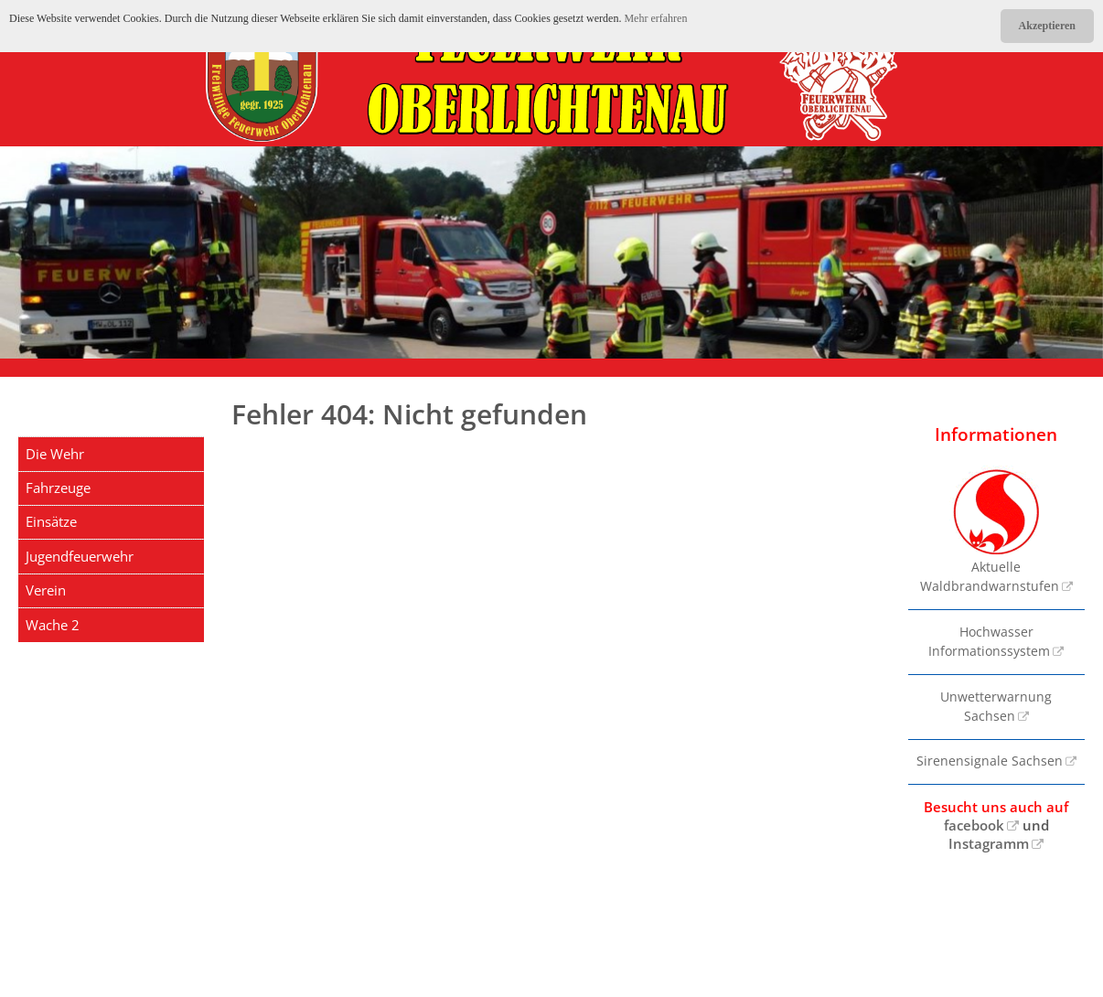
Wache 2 (53, 625)
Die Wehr (55, 454)
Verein (46, 590)
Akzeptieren (1047, 25)
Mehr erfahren (655, 18)
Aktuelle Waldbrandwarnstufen (989, 530)
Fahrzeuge (58, 487)
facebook (974, 825)
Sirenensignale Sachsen (989, 761)
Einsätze (51, 521)
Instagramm (988, 843)
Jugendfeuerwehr (80, 556)
